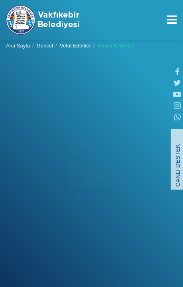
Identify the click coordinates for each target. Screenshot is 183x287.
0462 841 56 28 (158, 32)
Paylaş (45, 229)
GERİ (91, 236)
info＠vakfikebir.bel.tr (171, 32)
